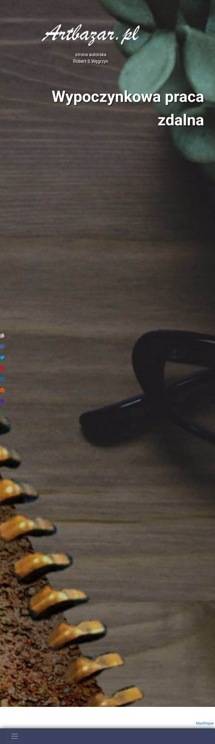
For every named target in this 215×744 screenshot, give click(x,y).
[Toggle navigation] (14, 736)
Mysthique (205, 723)
